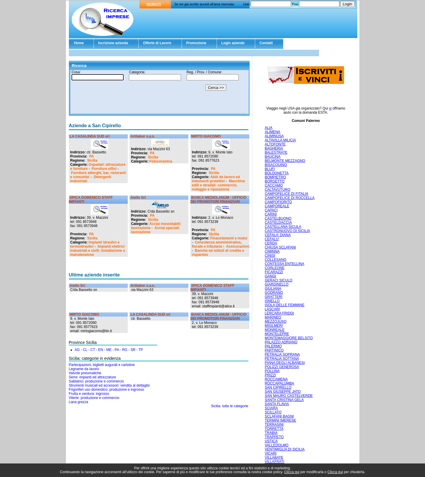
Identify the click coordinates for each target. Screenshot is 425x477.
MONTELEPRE (277, 334)
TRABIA (271, 433)
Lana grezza (78, 402)
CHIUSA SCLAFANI (280, 247)
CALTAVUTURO (277, 190)
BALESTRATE (276, 152)
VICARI (270, 453)
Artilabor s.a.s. (142, 136)
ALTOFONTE (275, 144)
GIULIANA (273, 288)
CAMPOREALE (277, 206)
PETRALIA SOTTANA (282, 359)
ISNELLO (272, 301)
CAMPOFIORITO (278, 202)
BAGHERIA (274, 148)
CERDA (271, 243)
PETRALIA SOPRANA (282, 354)
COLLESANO (275, 260)
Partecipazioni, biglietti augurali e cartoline (102, 365)
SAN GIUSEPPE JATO (283, 392)
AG (77, 350)
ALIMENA (272, 132)
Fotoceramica (161, 161)
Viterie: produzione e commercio (94, 398)
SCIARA (271, 408)
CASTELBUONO (278, 218)
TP (141, 350)
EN (100, 350)
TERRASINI (274, 425)
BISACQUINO (276, 165)
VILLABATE (274, 458)
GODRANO (274, 293)
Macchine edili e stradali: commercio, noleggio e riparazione (218, 185)
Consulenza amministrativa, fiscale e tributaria (217, 244)
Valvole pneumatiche (85, 373)
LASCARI (272, 309)
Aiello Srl (138, 198)
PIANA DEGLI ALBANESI (285, 363)
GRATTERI (273, 297)
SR (132, 350)
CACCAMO (274, 185)
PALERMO (273, 346)
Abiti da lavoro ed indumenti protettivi (216, 179)
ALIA (268, 128)
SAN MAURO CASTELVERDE (289, 396)
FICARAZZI (274, 272)
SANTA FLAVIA (277, 404)
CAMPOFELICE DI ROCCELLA (289, 198)
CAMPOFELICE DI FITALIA (286, 194)
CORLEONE (274, 268)
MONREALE (274, 330)
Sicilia (92, 160)
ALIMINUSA (274, 136)
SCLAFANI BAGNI (279, 416)
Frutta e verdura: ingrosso (89, 394)
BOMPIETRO (275, 177)
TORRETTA (274, 429)
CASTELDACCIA (278, 223)
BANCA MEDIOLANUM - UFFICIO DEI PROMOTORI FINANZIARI (218, 200)
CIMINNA (272, 251)
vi (330, 108)
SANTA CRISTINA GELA (284, 400)
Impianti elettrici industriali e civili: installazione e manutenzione (97, 250)
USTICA (271, 441)
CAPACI (271, 210)
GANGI (270, 276)
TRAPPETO (274, 437)
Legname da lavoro (84, 369)
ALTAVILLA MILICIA (280, 140)
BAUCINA (272, 157)
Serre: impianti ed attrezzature (92, 377)
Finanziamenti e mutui (228, 238)
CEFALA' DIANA (277, 235)
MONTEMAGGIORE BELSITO (289, 338)
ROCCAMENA (276, 379)
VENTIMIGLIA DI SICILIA (284, 449)
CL (85, 350)
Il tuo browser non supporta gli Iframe (159, 92)
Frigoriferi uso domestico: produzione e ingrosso (106, 389)
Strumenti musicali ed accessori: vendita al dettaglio (109, 385)
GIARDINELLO (276, 284)
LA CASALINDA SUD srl (90, 136)
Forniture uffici (104, 169)
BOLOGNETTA (276, 173)
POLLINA (272, 371)
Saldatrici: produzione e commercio (96, 381)
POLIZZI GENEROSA (282, 367)
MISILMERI (274, 326)
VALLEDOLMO (276, 445)
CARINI (271, 214)
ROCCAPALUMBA (279, 383)
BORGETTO (274, 181)
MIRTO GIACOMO (206, 136)
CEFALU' (272, 239)
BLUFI (270, 169)
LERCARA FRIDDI (279, 313)
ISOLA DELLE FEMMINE (284, 305)
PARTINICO (274, 350)
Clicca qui (291, 472)
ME (109, 350)
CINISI (270, 256)
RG (124, 350)
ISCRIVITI (154, 4)
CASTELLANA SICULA (283, 227)
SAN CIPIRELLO (278, 387)
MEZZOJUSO (275, 321)
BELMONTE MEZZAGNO (285, 161)
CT (92, 350)
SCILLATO (273, 412)
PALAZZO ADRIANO (281, 342)
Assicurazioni (237, 246)
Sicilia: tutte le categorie (229, 406)
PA (91, 156)
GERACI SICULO (278, 280)
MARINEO (273, 317)
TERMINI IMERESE (280, 420)
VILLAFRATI (274, 462)
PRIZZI (270, 375)
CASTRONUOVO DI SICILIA (287, 231)
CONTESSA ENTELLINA (284, 264)
